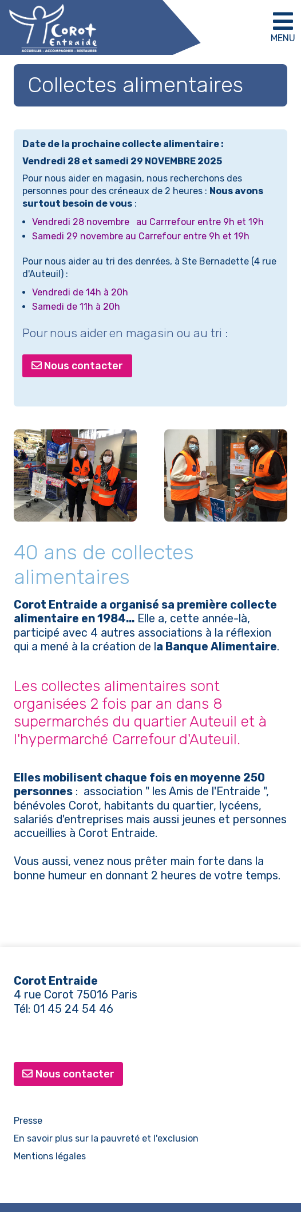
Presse (28, 1120)
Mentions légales (50, 1156)
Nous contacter (77, 366)
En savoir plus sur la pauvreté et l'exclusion (106, 1138)
